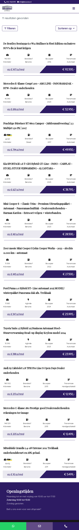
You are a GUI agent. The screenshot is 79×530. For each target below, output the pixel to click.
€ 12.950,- (69, 393)
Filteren (9, 28)
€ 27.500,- (69, 273)
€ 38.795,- (69, 188)
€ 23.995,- (69, 353)
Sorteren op (66, 28)
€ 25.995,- (68, 313)
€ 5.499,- (69, 473)
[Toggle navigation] (74, 8)
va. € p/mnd (15, 69)
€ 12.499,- (69, 433)
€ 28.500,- (69, 233)
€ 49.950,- (69, 149)
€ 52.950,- (68, 108)
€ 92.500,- (68, 68)
